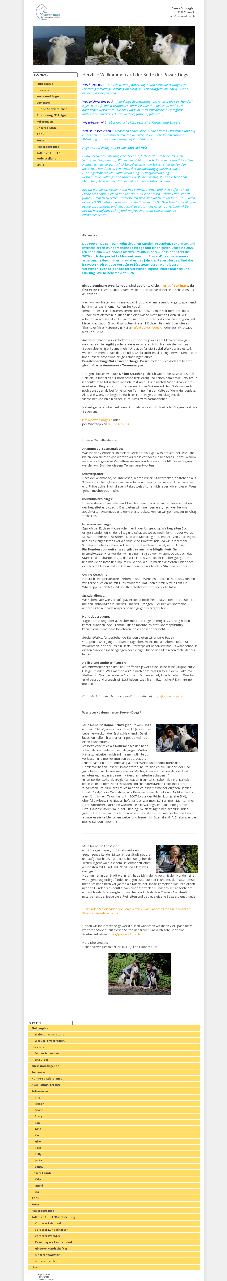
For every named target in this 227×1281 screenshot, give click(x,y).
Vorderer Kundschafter (51, 1229)
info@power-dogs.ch (182, 16)
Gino (38, 1129)
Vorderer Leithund (48, 1223)
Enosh (39, 1110)
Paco (38, 1148)
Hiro (38, 1141)
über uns (43, 90)
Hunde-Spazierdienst (52, 109)
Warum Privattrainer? (50, 1041)
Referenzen (45, 121)
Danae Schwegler (47, 1053)
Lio (37, 1192)
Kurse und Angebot (50, 96)
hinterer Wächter (47, 1255)
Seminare (43, 103)
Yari (37, 1135)
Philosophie (45, 84)
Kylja (38, 1179)
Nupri (39, 1185)
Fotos (41, 140)
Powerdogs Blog (48, 147)
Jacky (38, 1160)
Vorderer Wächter (47, 1236)
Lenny (39, 1167)
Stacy (39, 1116)
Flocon (39, 1104)
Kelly (38, 1154)
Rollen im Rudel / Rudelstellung (48, 155)
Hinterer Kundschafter (51, 1248)
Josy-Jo (39, 1097)
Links (40, 165)
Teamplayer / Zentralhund (53, 1242)
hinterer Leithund (47, 1261)
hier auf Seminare (174, 285)
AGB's (40, 134)
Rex (37, 1122)
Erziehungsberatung (49, 1034)
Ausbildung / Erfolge (51, 115)
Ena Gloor (41, 1059)
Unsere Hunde (47, 128)
